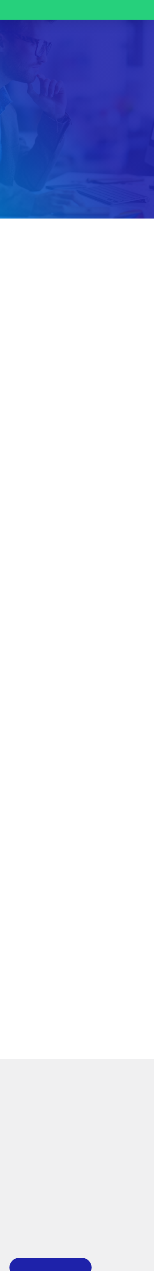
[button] (133, 42)
